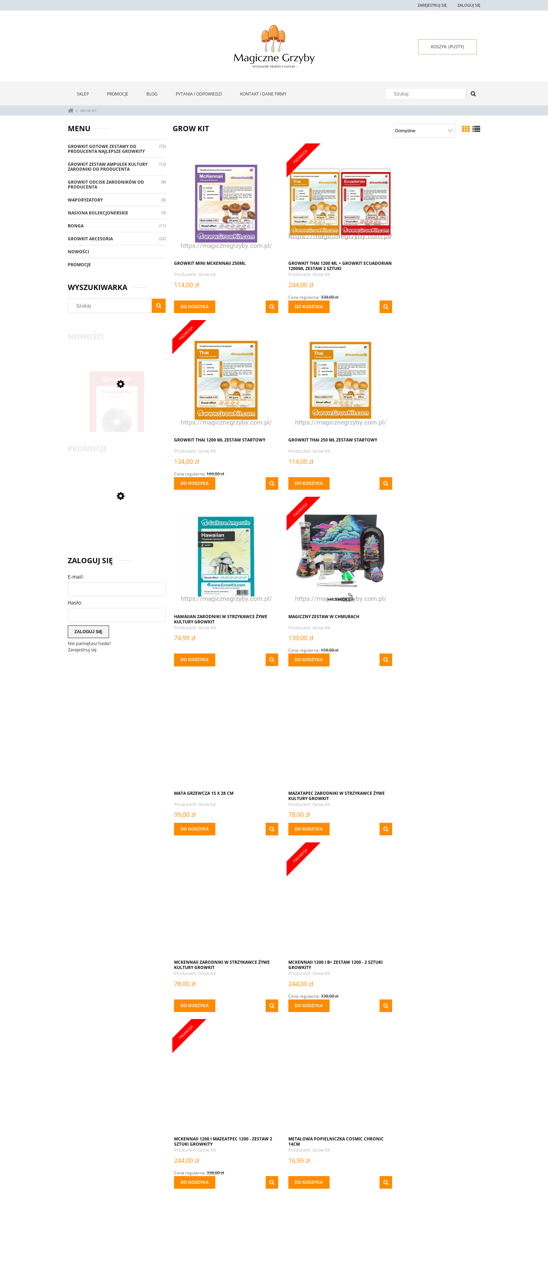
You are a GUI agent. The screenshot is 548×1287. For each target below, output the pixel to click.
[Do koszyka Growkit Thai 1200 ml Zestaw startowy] (404, 306)
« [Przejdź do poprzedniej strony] (284, 1197)
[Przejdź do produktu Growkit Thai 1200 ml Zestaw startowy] (431, 203)
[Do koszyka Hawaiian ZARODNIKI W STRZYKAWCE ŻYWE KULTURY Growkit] (299, 483)
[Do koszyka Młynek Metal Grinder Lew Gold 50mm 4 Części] (195, 1167)
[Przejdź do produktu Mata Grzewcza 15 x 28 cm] (221, 556)
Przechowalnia (166, 1256)
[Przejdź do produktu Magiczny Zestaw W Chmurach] (431, 379)
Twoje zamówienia (168, 1239)
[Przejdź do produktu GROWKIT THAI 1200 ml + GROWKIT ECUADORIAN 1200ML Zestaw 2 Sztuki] (326, 203)
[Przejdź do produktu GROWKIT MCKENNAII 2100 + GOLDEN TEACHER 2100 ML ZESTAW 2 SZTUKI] (116, 528)
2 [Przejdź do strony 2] (308, 1197)
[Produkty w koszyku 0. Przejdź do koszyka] (447, 47)
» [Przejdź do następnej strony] (369, 1197)
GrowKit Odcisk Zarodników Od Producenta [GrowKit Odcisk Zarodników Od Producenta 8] (106, 184)
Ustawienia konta (168, 1247)
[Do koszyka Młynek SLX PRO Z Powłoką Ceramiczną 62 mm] (299, 1167)
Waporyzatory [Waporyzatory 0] (85, 200)
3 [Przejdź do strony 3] (320, 1197)
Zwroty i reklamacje (88, 1239)
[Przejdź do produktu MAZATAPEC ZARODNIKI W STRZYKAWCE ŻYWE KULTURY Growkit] (326, 556)
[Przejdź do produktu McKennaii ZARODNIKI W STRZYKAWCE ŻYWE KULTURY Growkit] (431, 556)
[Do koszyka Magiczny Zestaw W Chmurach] (404, 483)
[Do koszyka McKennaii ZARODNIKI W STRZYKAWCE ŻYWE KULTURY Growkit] (404, 652)
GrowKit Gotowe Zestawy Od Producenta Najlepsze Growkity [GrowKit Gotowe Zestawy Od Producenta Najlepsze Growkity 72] (106, 148)
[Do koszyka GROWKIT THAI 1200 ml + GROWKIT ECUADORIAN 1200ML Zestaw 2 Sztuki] (299, 306)
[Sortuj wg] (424, 130)
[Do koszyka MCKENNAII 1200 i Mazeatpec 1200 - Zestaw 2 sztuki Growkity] (299, 829)
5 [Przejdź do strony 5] (345, 1197)
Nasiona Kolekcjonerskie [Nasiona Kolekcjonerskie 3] (98, 213)
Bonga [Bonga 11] (76, 226)
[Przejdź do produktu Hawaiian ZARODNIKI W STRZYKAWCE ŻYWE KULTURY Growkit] (326, 379)
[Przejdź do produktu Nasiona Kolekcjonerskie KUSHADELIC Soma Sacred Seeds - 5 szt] (431, 1071)
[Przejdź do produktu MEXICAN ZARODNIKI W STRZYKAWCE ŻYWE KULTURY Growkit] (326, 902)
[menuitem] (83, 94)
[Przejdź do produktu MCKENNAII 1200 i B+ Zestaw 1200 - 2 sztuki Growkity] (221, 725)
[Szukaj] (473, 94)
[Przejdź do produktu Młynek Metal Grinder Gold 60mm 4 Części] (431, 902)
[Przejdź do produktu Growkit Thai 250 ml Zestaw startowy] (221, 379)
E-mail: (76, 576)
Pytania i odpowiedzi (89, 1247)
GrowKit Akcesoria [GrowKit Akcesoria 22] (90, 239)
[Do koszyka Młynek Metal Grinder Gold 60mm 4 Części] (404, 998)
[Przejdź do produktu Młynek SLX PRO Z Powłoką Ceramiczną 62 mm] (326, 1071)
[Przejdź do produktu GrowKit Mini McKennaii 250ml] (221, 203)
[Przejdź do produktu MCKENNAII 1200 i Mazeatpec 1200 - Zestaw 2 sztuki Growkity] (326, 725)
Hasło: (75, 602)
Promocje (79, 265)
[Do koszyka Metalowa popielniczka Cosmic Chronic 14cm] (404, 829)
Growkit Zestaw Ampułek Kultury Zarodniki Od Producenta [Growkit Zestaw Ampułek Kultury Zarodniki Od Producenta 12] (107, 166)
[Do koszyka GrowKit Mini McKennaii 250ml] (195, 306)
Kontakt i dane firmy (419, 1239)
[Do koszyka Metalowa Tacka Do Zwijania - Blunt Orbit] (195, 998)
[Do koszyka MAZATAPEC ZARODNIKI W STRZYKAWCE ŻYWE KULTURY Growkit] (299, 652)
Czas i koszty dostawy (255, 1254)
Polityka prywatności (337, 1247)
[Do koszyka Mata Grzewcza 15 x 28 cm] (195, 652)
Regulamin (79, 1256)
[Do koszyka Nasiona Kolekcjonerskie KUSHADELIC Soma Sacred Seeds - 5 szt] (404, 1167)
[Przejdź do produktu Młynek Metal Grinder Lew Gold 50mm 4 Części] (221, 1071)
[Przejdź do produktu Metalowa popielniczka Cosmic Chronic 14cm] (431, 725)
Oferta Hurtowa (332, 1239)
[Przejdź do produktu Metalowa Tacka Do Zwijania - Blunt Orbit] (221, 902)
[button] (262, 306)
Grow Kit (207, 274)
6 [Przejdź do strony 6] (357, 1197)
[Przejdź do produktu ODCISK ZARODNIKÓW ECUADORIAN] (116, 413)
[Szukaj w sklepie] (428, 93)
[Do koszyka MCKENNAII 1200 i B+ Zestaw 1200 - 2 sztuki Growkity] (195, 829)
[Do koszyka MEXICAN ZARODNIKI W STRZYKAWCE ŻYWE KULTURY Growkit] (299, 998)
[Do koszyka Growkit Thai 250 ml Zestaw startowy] (195, 483)
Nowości (78, 252)
